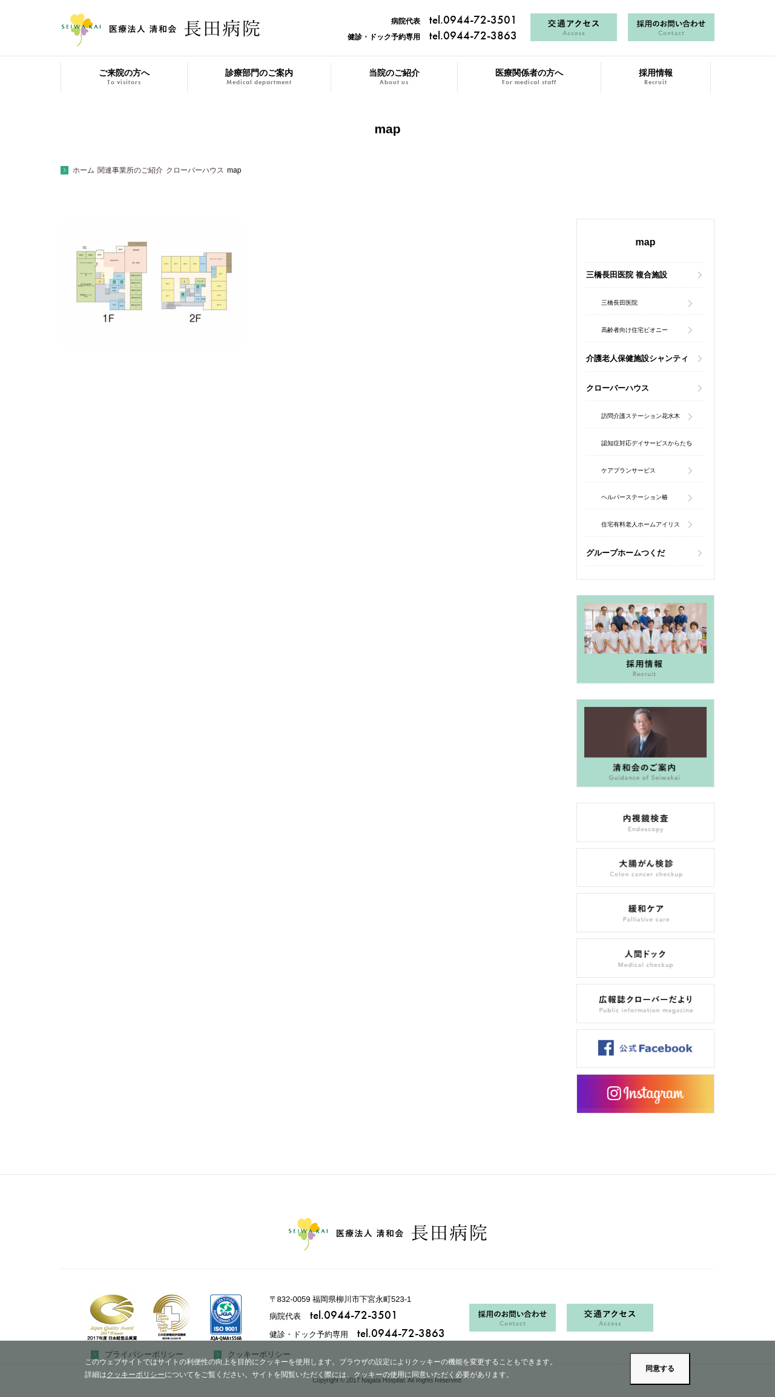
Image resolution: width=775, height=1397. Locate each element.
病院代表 (454, 21)
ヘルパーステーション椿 (634, 497)
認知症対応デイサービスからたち (646, 443)
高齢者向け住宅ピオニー (634, 330)
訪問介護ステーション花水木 (640, 416)
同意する (659, 1368)
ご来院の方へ (124, 77)
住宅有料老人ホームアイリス (640, 524)
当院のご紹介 (394, 77)
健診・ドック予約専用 (432, 37)
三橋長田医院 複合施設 (626, 274)
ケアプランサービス (628, 470)
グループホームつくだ (625, 552)
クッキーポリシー (136, 1374)
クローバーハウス (617, 388)
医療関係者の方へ (529, 77)
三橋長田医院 (619, 302)
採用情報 (656, 77)
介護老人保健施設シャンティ (637, 358)
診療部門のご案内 (259, 77)
